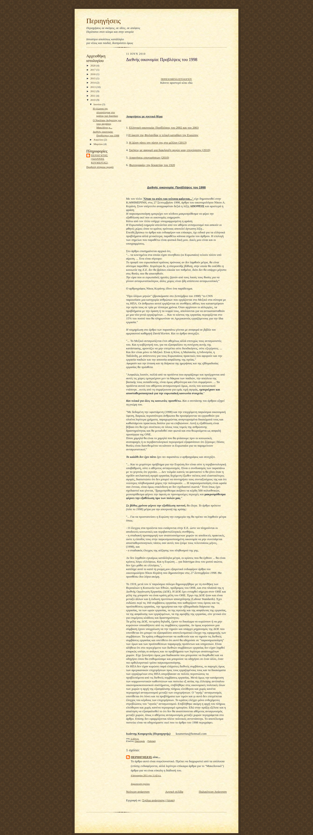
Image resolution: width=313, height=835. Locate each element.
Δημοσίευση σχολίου (140, 784)
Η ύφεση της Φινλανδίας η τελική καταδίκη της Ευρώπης (163, 135)
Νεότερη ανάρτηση (137, 791)
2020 (93, 65)
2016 (93, 74)
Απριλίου (99, 139)
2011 (93, 95)
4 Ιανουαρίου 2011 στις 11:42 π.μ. (146, 775)
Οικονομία (140, 741)
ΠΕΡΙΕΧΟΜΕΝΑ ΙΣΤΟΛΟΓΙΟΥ (176, 79)
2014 (93, 82)
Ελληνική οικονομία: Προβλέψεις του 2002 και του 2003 (164, 127)
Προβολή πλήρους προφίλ (100, 167)
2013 (93, 87)
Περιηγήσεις (103, 21)
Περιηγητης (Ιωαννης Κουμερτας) (99, 159)
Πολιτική (151, 741)
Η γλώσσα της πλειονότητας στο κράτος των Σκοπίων (105, 112)
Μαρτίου (99, 144)
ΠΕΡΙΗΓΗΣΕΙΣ (141, 757)
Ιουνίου (98, 104)
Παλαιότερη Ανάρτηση (213, 791)
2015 (93, 78)
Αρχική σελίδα (174, 791)
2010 (93, 99)
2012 (93, 91)
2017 (93, 69)
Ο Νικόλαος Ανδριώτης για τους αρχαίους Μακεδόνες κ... (107, 124)
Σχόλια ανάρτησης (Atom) (158, 800)
